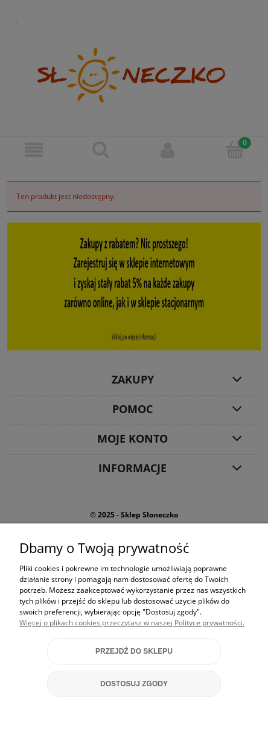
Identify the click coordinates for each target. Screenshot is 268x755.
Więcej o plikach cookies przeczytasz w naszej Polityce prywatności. (131, 623)
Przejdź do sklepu (134, 651)
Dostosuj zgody (134, 684)
